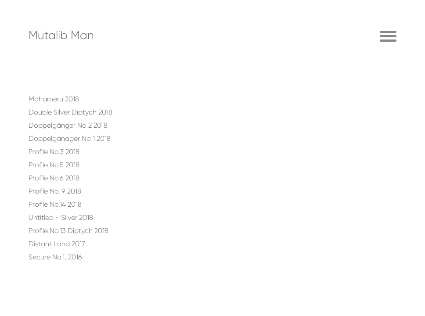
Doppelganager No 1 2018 (70, 138)
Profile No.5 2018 (54, 165)
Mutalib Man (61, 35)
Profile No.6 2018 (54, 178)
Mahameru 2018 (54, 99)
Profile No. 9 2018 (55, 191)
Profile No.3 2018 (54, 151)
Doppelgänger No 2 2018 (68, 125)
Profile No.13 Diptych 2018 (68, 230)
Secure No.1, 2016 (55, 257)
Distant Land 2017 (57, 244)
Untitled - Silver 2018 (61, 217)
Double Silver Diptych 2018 (70, 112)
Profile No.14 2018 (55, 204)
